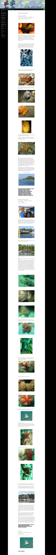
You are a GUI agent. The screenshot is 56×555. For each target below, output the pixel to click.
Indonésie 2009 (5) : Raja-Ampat (3, 11)
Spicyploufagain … (41, 9)
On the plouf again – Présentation (25, 9)
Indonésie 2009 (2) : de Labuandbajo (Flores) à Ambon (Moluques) (3, 18)
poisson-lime (25, 194)
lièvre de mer (27, 190)
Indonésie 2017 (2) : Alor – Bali (3, 32)
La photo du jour (20, 531)
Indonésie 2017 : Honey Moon (3, 28)
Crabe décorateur (28, 188)
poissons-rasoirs (20, 195)
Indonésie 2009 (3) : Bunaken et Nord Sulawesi (4, 15)
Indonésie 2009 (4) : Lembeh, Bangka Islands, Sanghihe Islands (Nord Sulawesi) (3, 13)
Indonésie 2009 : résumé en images (3, 27)
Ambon (19, 524)
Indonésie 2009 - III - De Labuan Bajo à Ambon (23, 199)
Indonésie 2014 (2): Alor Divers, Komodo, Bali (3, 22)
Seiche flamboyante (31, 195)
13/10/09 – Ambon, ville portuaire (25, 201)
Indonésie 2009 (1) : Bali (3, 19)
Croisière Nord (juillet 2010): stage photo (3, 35)
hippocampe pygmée (21, 190)
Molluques (28, 525)
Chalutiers (22, 524)
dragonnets (24, 189)
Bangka (19, 188)
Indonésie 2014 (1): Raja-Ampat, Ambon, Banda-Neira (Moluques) (4, 25)
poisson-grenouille (21, 194)
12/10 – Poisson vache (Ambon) (24, 533)
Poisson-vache (29, 194)
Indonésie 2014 (2, 30)
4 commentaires (25, 203)
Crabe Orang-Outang (26, 524)
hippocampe (20, 525)
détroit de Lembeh (20, 189)
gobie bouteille (31, 524)
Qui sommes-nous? (36, 9)
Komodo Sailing (24, 525)
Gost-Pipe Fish (28, 189)
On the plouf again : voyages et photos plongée (7, 9)
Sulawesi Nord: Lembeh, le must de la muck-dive (26, 17)
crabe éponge (32, 188)
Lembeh (24, 190)
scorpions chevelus (25, 195)
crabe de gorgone (23, 188)
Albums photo (31, 9)
